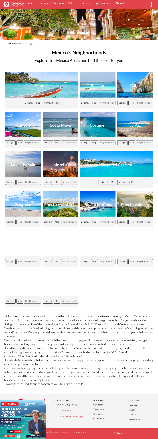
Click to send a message (70, 416)
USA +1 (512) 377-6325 (68, 404)
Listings (29, 103)
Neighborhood (51, 103)
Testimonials (99, 409)
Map (38, 103)
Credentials (99, 414)
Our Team (98, 404)
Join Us (133, 414)
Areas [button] (32, 3)
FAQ (132, 410)
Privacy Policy (80, 432)
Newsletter (135, 419)
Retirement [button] (58, 3)
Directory (134, 400)
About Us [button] (121, 3)
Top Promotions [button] (103, 3)
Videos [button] (73, 3)
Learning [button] (85, 3)
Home (12, 43)
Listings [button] (43, 3)
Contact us (66, 410)
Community (98, 418)
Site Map (134, 405)
